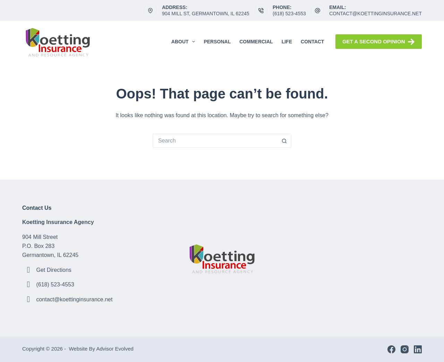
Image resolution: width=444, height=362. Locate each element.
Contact (312, 41)
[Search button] (284, 141)
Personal (217, 41)
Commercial (256, 41)
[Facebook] (391, 349)
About (184, 41)
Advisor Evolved (115, 349)
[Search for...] (215, 141)
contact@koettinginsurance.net (375, 13)
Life (287, 41)
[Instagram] (405, 349)
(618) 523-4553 (289, 13)
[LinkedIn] (418, 349)
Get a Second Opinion (378, 41)
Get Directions (53, 270)
